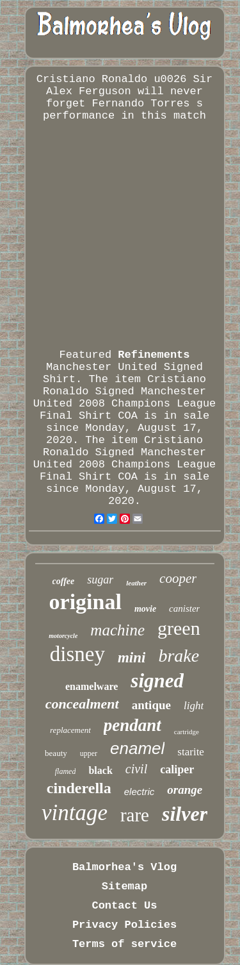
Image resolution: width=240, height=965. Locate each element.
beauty (56, 753)
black (100, 770)
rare (134, 815)
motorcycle (63, 635)
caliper (177, 769)
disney (77, 654)
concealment (82, 704)
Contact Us (124, 906)
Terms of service (124, 944)
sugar (100, 579)
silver (184, 813)
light (194, 706)
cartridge (186, 731)
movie (145, 609)
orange (184, 789)
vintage (75, 812)
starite (190, 752)
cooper (177, 578)
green (178, 628)
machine (117, 630)
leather (136, 583)
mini (131, 658)
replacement (70, 730)
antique (151, 705)
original (85, 602)
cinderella (79, 788)
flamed (65, 771)
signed (157, 680)
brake (178, 656)
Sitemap (124, 886)
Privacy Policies (124, 925)
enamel (137, 748)
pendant (132, 725)
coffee (63, 581)
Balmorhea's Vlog (124, 867)
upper (88, 753)
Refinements (153, 355)
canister (184, 608)
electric (139, 791)
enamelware (91, 686)
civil (136, 769)
